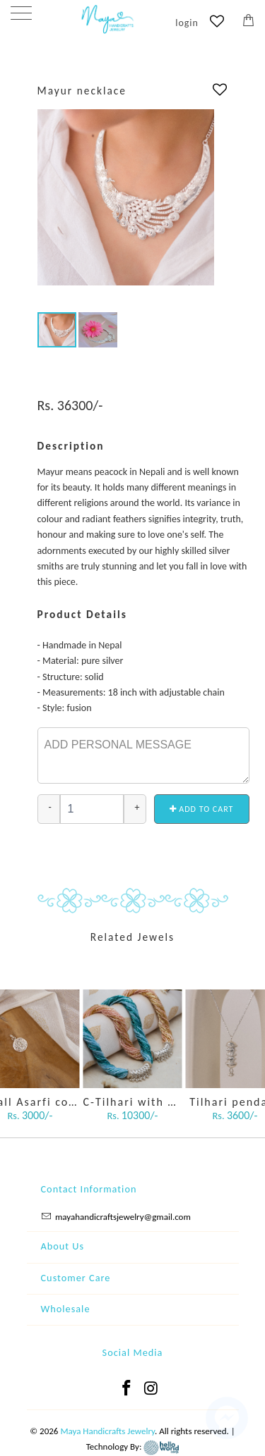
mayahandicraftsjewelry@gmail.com (123, 1216)
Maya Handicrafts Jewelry (107, 1431)
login (187, 23)
